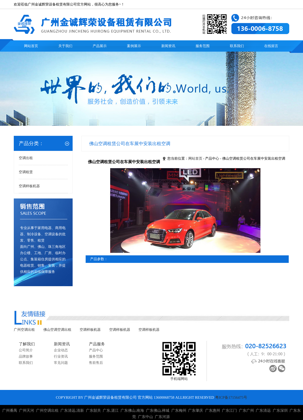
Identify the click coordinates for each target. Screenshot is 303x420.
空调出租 (26, 158)
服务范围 (203, 46)
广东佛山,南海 (132, 410)
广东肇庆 (195, 410)
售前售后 (96, 363)
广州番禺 (9, 410)
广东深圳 (280, 410)
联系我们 (237, 46)
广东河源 (162, 417)
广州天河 (26, 410)
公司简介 (26, 350)
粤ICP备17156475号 (231, 397)
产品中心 (96, 350)
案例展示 (134, 46)
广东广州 (246, 410)
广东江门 (229, 410)
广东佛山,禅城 (158, 410)
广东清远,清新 (72, 410)
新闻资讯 (168, 46)
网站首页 (31, 46)
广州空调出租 (24, 330)
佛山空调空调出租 (57, 330)
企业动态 (61, 350)
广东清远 (263, 410)
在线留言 (271, 46)
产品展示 (100, 46)
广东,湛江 (111, 410)
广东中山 (145, 417)
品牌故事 (26, 356)
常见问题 (61, 363)
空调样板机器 (29, 186)
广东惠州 (212, 410)
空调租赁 (26, 172)
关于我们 (65, 46)
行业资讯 (61, 356)
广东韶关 (93, 410)
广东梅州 (178, 410)
